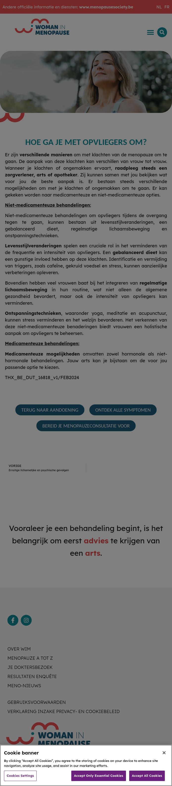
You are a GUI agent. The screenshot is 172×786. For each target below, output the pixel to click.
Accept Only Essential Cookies (98, 780)
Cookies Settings (20, 780)
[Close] (164, 757)
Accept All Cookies (147, 780)
